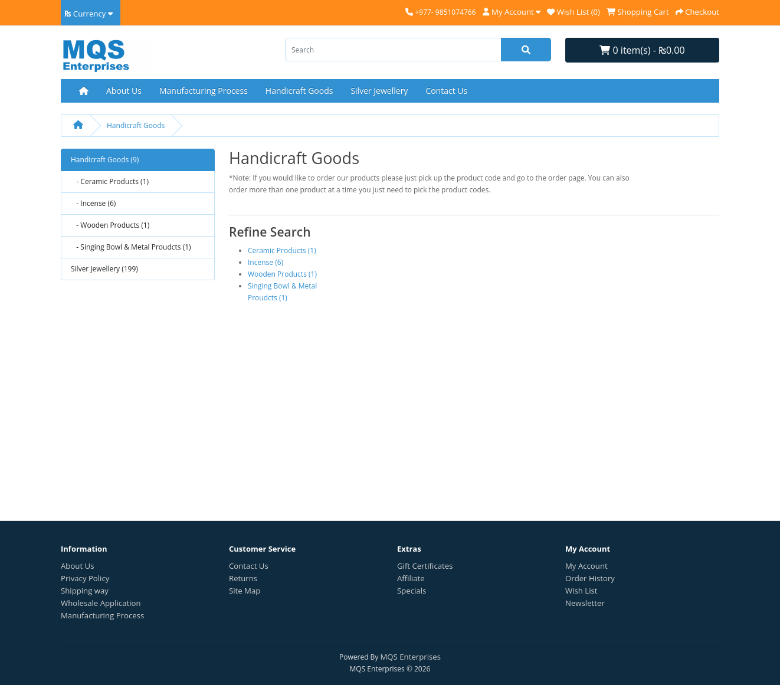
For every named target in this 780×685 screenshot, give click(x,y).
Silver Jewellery (379, 90)
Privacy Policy (85, 578)
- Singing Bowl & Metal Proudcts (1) (131, 247)
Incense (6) (265, 262)
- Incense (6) (93, 203)
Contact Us (446, 90)
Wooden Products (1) (282, 274)
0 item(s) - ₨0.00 (641, 50)
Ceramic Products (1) (282, 250)
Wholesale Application (101, 603)
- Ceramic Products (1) (110, 181)
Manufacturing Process (203, 90)
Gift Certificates (425, 566)
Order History (590, 578)
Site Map (244, 590)
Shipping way (85, 590)
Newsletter (585, 603)
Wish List (581, 590)
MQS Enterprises (411, 656)
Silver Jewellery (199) (104, 269)
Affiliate (411, 578)
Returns (243, 578)
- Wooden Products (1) (110, 225)
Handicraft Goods (299, 90)
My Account (586, 566)
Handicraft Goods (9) (105, 160)
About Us (124, 90)
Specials (411, 590)
